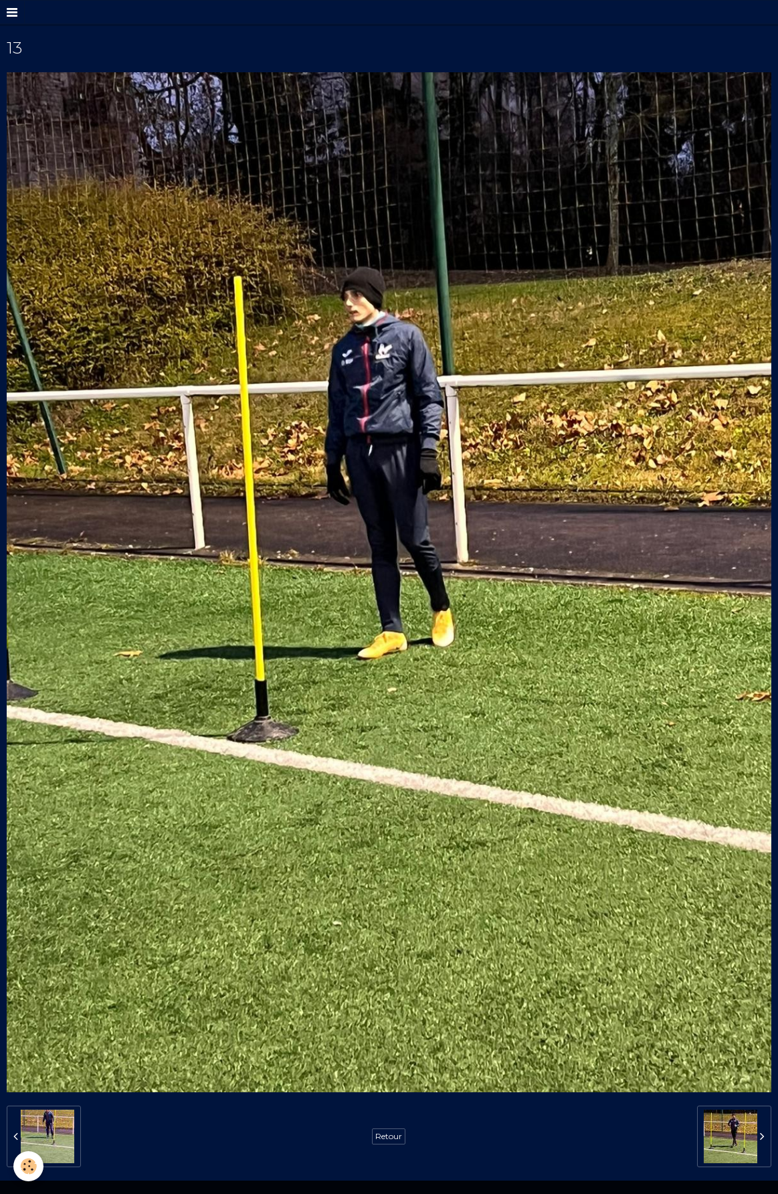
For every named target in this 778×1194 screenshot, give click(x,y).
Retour (388, 1136)
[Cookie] (28, 1166)
